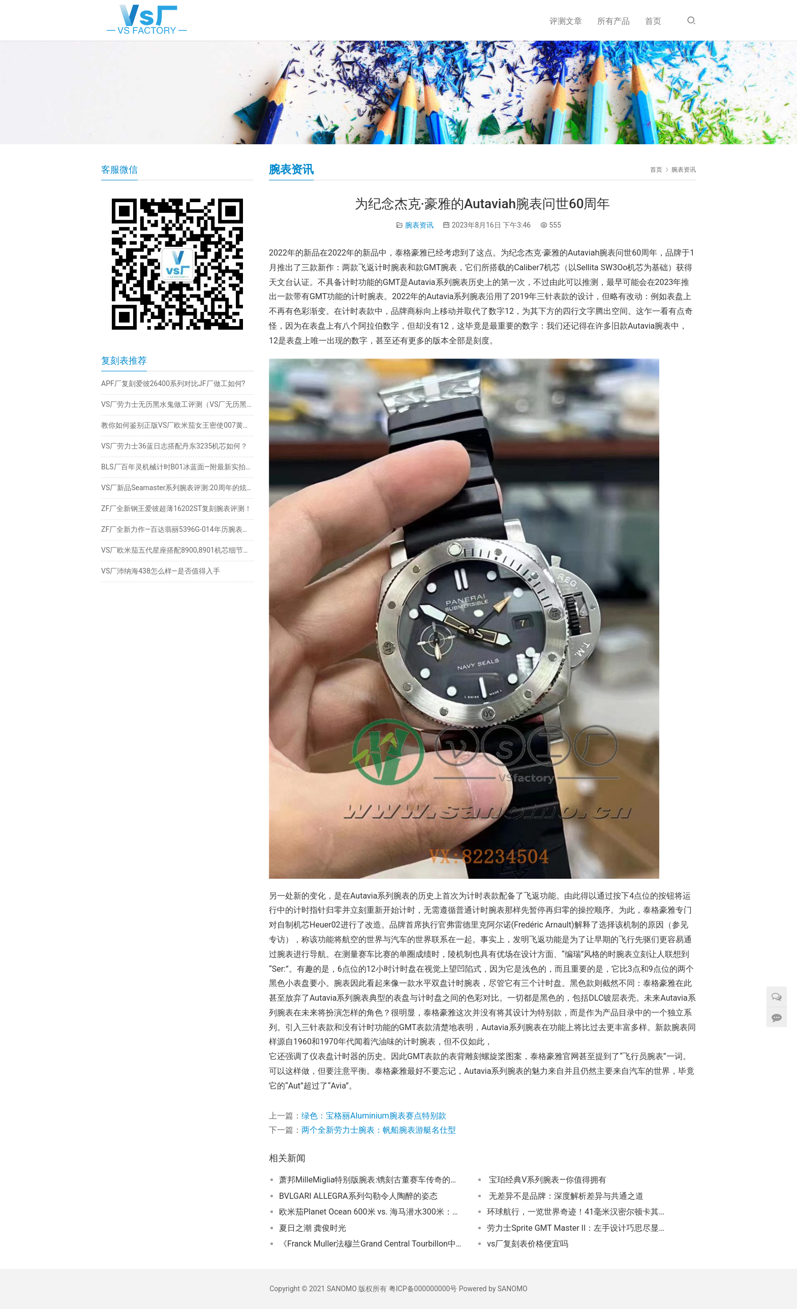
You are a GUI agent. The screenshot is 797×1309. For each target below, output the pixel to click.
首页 (653, 21)
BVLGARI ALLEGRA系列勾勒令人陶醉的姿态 (358, 1196)
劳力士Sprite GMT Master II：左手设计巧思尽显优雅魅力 (578, 1228)
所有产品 (613, 21)
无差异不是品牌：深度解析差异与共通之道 (565, 1196)
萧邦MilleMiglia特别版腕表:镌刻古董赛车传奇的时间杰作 (370, 1180)
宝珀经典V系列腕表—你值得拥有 (546, 1180)
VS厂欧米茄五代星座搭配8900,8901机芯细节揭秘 (177, 550)
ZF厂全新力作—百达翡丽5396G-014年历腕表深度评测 (177, 529)
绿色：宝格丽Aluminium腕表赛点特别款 (373, 1116)
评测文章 (565, 21)
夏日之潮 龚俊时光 (312, 1228)
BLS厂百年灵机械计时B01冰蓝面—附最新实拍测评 (177, 467)
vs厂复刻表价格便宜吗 (527, 1244)
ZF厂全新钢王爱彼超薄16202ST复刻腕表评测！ (176, 508)
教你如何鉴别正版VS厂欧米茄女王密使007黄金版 (177, 425)
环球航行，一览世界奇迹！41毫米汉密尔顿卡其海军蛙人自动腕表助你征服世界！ (578, 1212)
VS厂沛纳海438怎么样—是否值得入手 (160, 571)
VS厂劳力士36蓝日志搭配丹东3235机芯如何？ (174, 446)
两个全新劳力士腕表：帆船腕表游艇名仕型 (378, 1130)
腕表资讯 (419, 225)
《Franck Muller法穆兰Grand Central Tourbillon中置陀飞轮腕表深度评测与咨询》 (370, 1244)
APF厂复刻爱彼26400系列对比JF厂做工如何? (173, 383)
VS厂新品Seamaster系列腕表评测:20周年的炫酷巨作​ (177, 488)
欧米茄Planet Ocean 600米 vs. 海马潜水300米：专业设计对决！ (370, 1212)
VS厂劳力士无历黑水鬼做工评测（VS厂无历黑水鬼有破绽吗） (177, 404)
